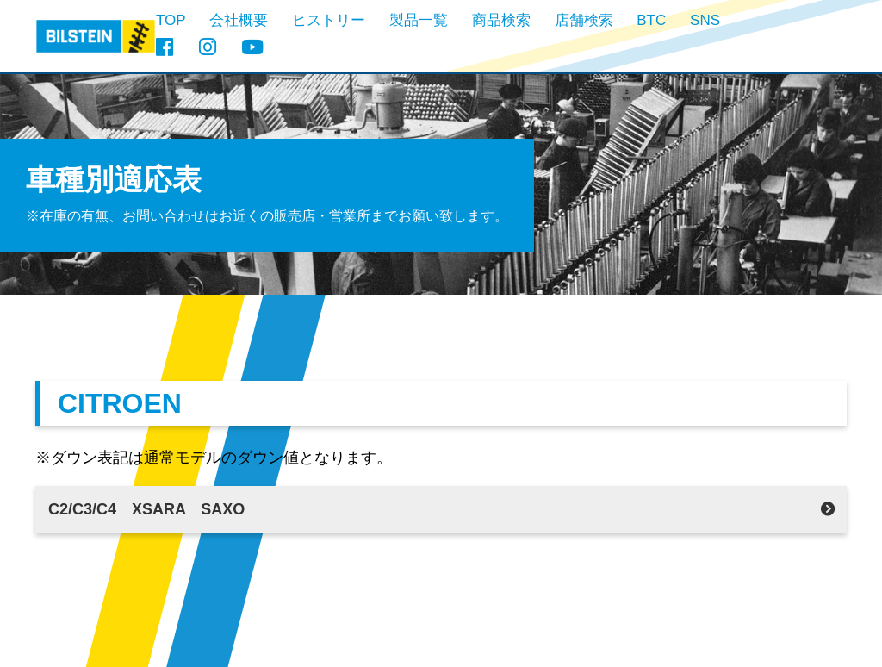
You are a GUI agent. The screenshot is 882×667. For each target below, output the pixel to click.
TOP (171, 20)
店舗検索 (584, 20)
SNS (705, 20)
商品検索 (501, 20)
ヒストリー (328, 20)
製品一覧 (418, 20)
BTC (651, 20)
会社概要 (238, 20)
